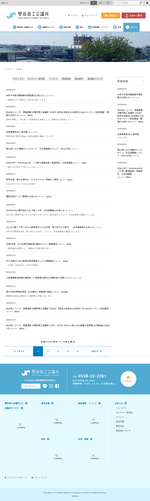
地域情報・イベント (98, 27)
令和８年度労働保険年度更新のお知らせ (25, 95)
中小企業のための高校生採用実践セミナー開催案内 (30, 261)
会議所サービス (46, 27)
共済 (117, 27)
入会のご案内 (133, 15)
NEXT (95, 351)
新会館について (95, 79)
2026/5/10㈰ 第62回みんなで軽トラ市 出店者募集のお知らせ (35, 210)
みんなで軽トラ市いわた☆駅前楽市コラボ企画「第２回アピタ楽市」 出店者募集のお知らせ (50, 227)
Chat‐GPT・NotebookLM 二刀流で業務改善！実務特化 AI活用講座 (39, 163)
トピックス (18, 79)
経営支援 (65, 27)
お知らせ (131, 27)
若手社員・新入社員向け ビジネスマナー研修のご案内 (32, 179)
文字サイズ (84, 3)
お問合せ (110, 15)
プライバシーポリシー (16, 477)
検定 (79, 27)
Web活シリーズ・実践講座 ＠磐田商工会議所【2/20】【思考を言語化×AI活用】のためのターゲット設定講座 (57, 308)
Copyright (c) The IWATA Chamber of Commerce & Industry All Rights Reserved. (74, 493)
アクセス (73, 15)
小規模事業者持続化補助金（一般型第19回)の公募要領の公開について (39, 278)
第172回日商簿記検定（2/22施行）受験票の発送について (33, 292)
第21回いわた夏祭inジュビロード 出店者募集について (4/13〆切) (38, 149)
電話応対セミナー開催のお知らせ (22, 196)
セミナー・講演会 (36, 79)
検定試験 (66, 79)
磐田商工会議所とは (23, 27)
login (147, 3)
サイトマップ (89, 15)
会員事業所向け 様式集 (17, 132)
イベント (53, 79)
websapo (74, 496)
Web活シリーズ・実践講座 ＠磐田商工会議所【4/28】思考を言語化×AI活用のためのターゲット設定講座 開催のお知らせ (130, 116)
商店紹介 (79, 79)
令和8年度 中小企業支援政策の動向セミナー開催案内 (31, 244)
